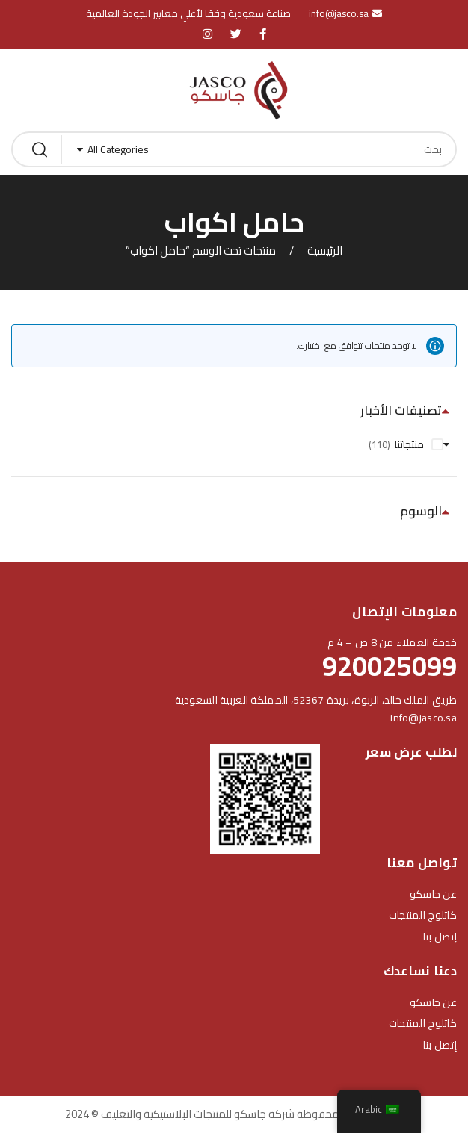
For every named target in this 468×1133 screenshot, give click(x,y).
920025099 (389, 666)
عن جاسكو (433, 894)
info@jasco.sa (423, 717)
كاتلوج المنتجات (423, 915)
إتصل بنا (440, 936)
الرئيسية (324, 250)
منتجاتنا (409, 444)
